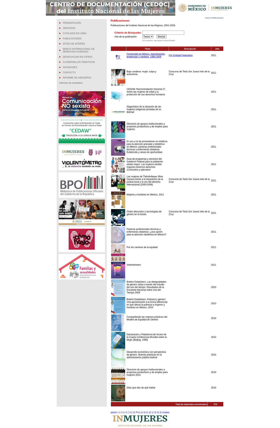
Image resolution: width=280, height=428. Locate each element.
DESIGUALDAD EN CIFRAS (77, 57)
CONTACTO (69, 72)
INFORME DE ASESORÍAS (77, 77)
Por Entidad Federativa (181, 55)
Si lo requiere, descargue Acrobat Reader (158, 40)
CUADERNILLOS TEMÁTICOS (79, 62)
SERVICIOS (69, 28)
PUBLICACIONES (72, 38)
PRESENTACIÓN (72, 23)
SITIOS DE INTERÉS (74, 43)
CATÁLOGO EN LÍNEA (75, 33)
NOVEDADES (70, 67)
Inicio (207, 18)
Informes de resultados (71, 83)
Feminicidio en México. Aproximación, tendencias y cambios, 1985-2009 (146, 55)
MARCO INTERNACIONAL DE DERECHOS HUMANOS (79, 50)
